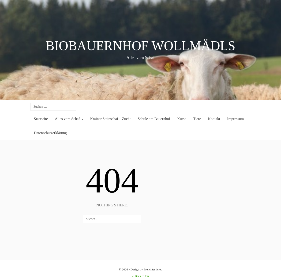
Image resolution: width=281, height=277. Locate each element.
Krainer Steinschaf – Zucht (110, 119)
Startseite (41, 119)
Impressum (235, 119)
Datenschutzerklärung (50, 133)
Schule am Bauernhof (154, 119)
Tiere (197, 119)
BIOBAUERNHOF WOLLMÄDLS (140, 45)
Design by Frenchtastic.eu (146, 269)
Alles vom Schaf (69, 119)
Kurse (181, 119)
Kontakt (214, 119)
